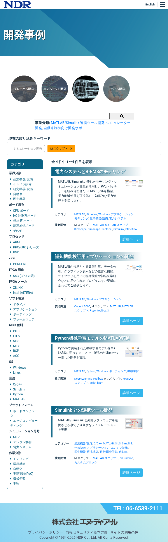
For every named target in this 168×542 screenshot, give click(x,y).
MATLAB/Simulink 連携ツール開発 (78, 123)
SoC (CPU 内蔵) (24, 276)
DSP (16, 252)
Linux (17, 373)
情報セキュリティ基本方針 (87, 532)
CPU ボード (21, 211)
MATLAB (19, 399)
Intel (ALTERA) (23, 293)
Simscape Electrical (100, 229)
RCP (16, 351)
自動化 (17, 469)
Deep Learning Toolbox (88, 378)
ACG (16, 356)
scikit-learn (96, 382)
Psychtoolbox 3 (99, 310)
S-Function (126, 458)
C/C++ (17, 384)
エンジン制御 (22, 442)
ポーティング (22, 314)
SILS (16, 341)
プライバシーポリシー (45, 532)
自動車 (17, 194)
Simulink (19, 389)
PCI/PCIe (19, 264)
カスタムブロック (85, 462)
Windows (19, 368)
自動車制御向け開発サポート (66, 128)
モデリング (20, 459)
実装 (16, 484)
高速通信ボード (24, 225)
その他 (17, 230)
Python (18, 394)
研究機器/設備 (23, 189)
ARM (16, 242)
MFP (16, 437)
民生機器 (19, 199)
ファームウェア (24, 319)
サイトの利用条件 (124, 532)
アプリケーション (25, 309)
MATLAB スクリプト (118, 225)
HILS (16, 336)
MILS (16, 346)
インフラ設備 (22, 184)
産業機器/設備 (23, 179)
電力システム (22, 447)
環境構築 (19, 464)
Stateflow (131, 229)
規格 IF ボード (23, 221)
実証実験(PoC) (23, 474)
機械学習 (19, 479)
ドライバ (19, 304)
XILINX (18, 288)
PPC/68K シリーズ (26, 247)
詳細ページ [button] (131, 239)
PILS (16, 331)
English (150, 4)
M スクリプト (61, 148)
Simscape (80, 229)
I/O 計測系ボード (25, 216)
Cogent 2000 (82, 306)
